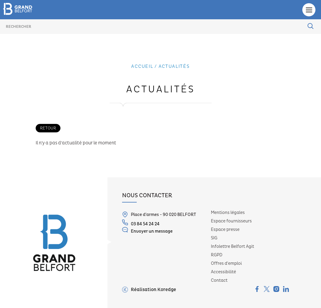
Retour (48, 128)
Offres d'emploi (226, 263)
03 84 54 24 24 (140, 223)
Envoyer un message (147, 230)
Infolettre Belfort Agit (232, 246)
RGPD (216, 255)
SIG (214, 238)
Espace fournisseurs (231, 221)
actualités (174, 66)
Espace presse (225, 229)
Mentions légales (228, 212)
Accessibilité (223, 272)
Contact (219, 280)
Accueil (142, 66)
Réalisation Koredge (149, 290)
